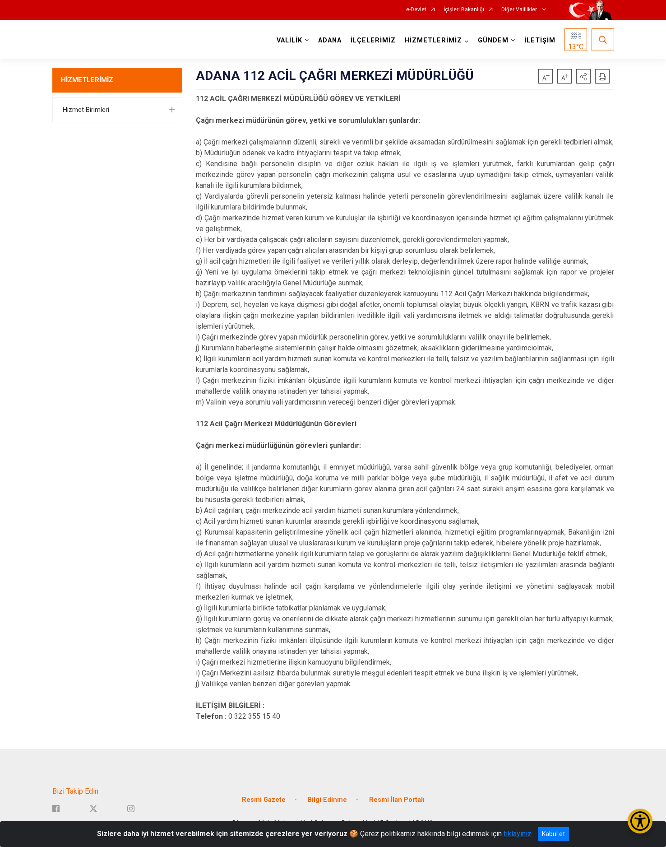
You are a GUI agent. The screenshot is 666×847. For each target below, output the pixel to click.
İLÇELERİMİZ (373, 40)
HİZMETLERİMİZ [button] (433, 40)
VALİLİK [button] (289, 40)
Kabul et (553, 834)
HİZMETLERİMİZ (87, 80)
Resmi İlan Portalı (397, 800)
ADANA (330, 40)
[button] (583, 76)
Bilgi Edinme (327, 800)
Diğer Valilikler (519, 10)
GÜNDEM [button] (493, 40)
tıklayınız (518, 833)
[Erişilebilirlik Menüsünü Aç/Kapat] (640, 821)
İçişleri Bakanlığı (464, 10)
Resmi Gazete (264, 800)
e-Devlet (416, 10)
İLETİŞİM (539, 40)
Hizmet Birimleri (86, 110)
